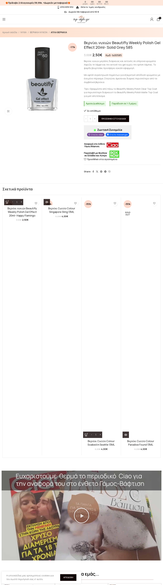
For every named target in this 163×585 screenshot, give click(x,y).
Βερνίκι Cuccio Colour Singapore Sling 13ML (61, 240)
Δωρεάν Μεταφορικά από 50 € (81, 11)
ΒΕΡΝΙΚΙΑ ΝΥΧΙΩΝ (38, 32)
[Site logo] (81, 19)
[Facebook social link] (93, 172)
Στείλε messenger (119, 134)
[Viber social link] (109, 172)
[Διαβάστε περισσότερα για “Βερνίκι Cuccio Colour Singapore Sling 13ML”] (47, 232)
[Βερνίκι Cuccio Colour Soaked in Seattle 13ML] (101, 217)
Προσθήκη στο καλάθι (113, 118)
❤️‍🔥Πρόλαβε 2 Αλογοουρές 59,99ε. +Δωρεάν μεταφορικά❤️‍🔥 (37, 2)
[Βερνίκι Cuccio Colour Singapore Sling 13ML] (62, 217)
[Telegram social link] (105, 172)
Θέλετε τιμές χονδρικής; (91, 7)
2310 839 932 (65, 7)
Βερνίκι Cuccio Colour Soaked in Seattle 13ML (101, 240)
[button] (81, 371)
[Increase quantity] (95, 119)
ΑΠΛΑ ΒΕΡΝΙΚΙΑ (59, 32)
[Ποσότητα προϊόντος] (90, 119)
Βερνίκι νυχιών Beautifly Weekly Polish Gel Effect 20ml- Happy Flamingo (22, 212)
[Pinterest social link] (101, 172)
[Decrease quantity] (86, 119)
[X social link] (97, 172)
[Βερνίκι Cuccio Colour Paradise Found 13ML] (141, 217)
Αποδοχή (68, 577)
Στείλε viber (97, 134)
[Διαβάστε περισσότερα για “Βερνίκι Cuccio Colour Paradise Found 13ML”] (126, 232)
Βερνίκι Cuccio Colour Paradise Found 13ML (140, 240)
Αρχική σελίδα (9, 32)
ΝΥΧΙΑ (24, 32)
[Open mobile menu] (4, 19)
